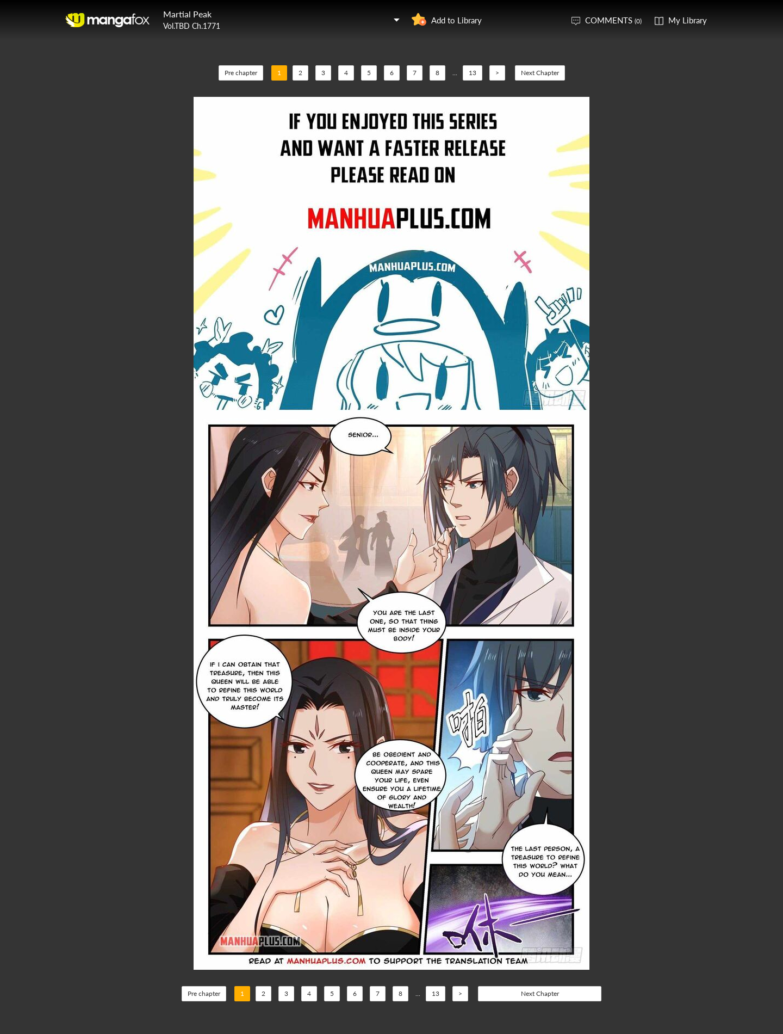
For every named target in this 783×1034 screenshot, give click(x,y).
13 (472, 73)
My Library (687, 20)
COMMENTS (613, 20)
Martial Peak (187, 14)
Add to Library (456, 20)
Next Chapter (540, 73)
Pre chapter (241, 73)
